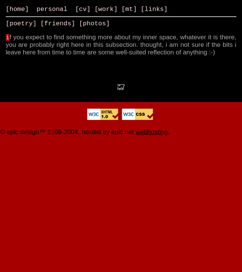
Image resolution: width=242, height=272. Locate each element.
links (154, 9)
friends (57, 23)
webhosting (151, 132)
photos (94, 23)
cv (83, 9)
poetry (21, 23)
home (17, 9)
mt (129, 9)
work (106, 9)
